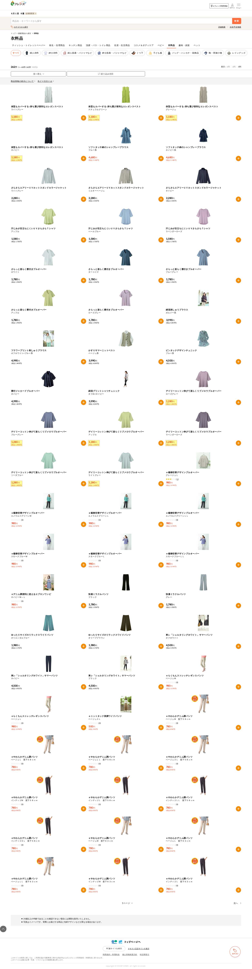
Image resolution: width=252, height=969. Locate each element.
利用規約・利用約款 (111, 954)
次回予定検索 (235, 27)
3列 (239, 66)
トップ (13, 33)
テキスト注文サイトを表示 (138, 948)
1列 (228, 66)
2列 (234, 66)
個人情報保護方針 (129, 954)
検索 (236, 21)
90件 (34, 67)
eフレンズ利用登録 (219, 6)
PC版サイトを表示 (114, 948)
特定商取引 (144, 954)
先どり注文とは (46, 81)
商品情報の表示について (23, 81)
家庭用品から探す (24, 33)
